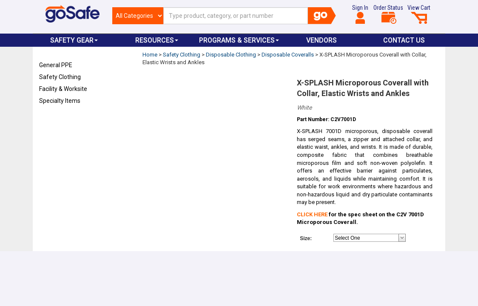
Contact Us (404, 40)
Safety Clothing (60, 77)
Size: (306, 238)
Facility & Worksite (63, 88)
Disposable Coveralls (288, 54)
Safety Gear (74, 40)
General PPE (55, 65)
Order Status (388, 14)
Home (149, 54)
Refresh (55, 120)
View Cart (418, 14)
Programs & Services (239, 40)
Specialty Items (59, 100)
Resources (156, 40)
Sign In (360, 14)
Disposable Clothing (231, 54)
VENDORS (321, 40)
